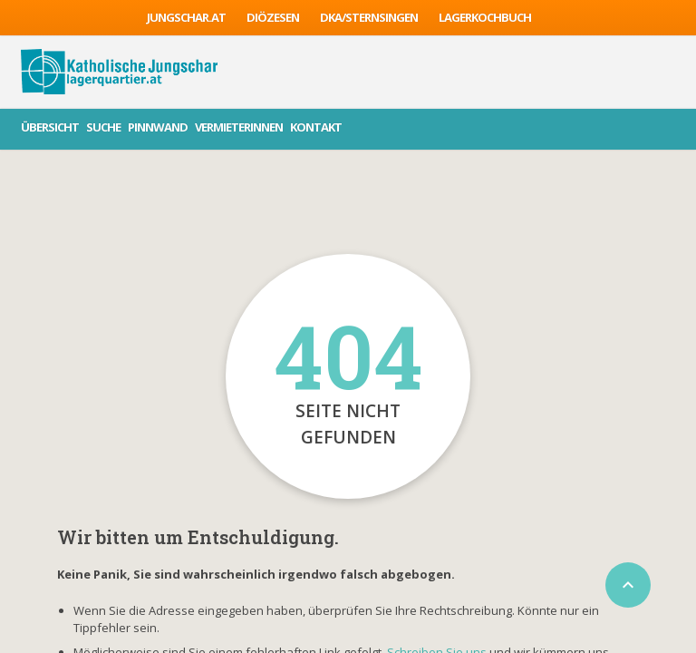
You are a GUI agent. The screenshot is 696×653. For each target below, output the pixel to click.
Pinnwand (158, 127)
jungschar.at (186, 17)
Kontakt (316, 127)
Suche (103, 127)
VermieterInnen (239, 127)
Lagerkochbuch (485, 17)
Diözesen (272, 17)
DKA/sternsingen (369, 17)
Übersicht (50, 127)
